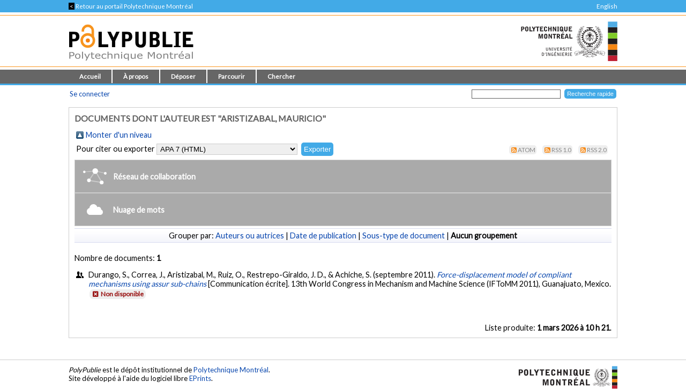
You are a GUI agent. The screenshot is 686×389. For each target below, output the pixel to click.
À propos (135, 76)
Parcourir (231, 76)
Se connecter (90, 93)
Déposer (183, 76)
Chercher (281, 76)
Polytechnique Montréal (231, 369)
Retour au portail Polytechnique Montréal (131, 6)
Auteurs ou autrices (249, 235)
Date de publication (323, 235)
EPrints (200, 378)
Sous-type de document (403, 235)
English (606, 6)
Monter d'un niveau (119, 134)
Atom (526, 149)
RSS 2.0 (597, 149)
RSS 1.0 (561, 149)
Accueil (90, 76)
